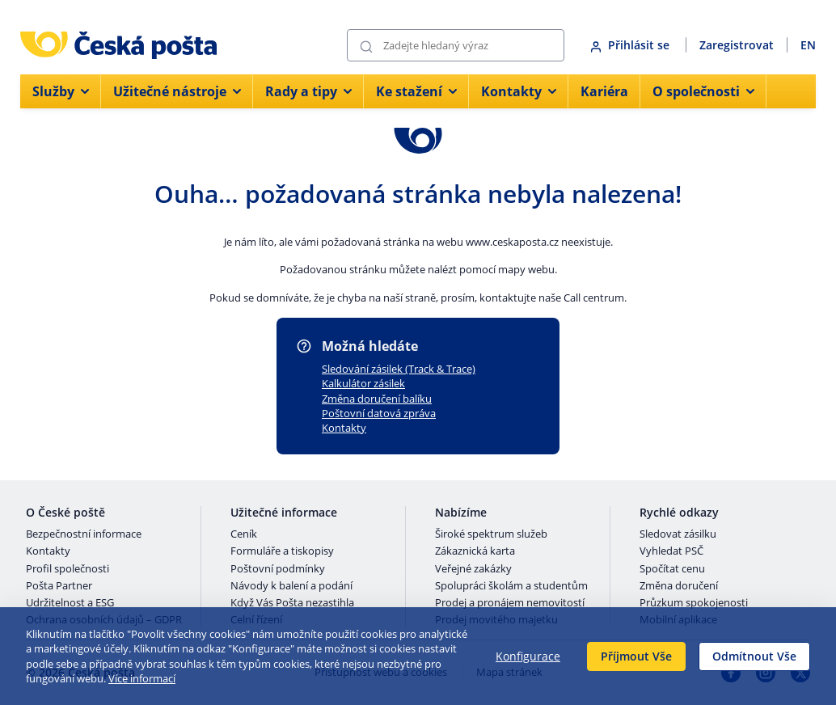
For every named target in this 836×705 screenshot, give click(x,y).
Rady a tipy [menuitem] (308, 91)
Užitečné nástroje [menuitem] (177, 91)
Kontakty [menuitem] (518, 91)
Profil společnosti (67, 569)
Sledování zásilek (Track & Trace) (398, 368)
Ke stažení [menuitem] (416, 91)
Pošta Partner (59, 586)
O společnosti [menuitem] (703, 91)
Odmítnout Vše (754, 656)
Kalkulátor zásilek (363, 383)
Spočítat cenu (672, 569)
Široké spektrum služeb (491, 534)
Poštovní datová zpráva (379, 413)
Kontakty (344, 427)
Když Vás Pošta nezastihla (292, 603)
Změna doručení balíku (377, 398)
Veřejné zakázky (473, 569)
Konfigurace (528, 656)
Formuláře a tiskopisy (282, 551)
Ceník (243, 534)
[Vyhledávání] (455, 45)
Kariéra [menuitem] (604, 91)
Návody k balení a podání (291, 586)
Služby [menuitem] (60, 91)
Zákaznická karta (475, 551)
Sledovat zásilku (678, 534)
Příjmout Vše (636, 656)
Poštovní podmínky (277, 569)
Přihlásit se (631, 45)
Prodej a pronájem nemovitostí (510, 603)
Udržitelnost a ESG (70, 603)
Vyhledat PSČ (671, 551)
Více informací (141, 678)
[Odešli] (366, 45)
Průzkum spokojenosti (694, 603)
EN (808, 45)
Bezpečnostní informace (83, 534)
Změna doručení (679, 586)
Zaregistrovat (736, 45)
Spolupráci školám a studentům (511, 586)
